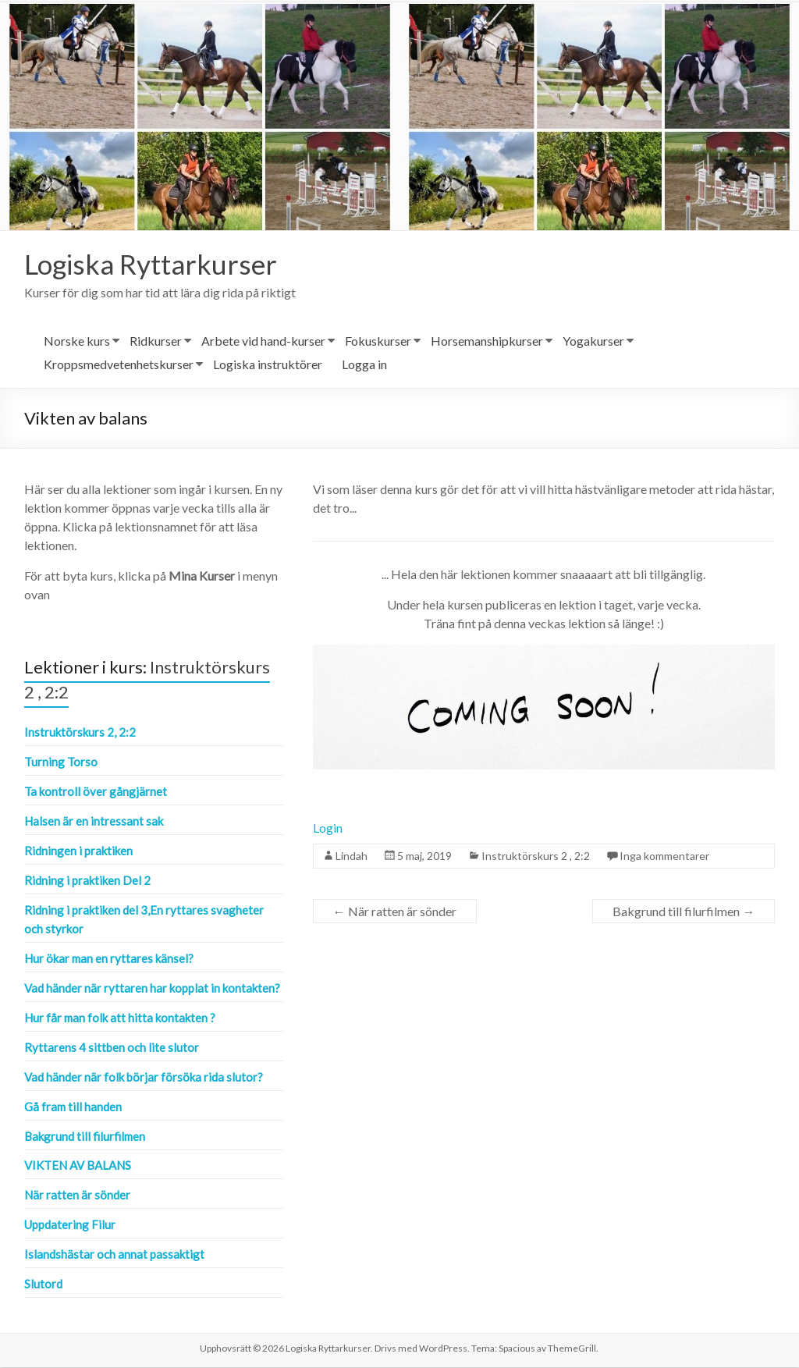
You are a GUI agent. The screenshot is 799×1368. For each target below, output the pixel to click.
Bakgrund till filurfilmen (684, 911)
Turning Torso (61, 762)
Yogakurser (593, 341)
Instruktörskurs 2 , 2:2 (535, 856)
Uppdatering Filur (69, 1225)
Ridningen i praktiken (78, 851)
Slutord (43, 1284)
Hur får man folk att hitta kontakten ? (119, 1018)
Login (328, 828)
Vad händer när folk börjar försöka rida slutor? (143, 1078)
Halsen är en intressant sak (93, 822)
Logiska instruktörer (267, 364)
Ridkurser (156, 341)
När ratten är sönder (394, 911)
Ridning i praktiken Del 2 (87, 881)
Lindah (352, 856)
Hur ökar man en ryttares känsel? (109, 959)
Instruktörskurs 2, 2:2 (80, 733)
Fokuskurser (378, 341)
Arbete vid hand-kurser (263, 341)
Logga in (364, 364)
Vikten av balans (77, 1166)
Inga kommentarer (664, 856)
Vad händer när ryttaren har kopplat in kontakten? (152, 989)
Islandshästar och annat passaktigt (114, 1255)
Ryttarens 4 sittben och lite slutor (111, 1048)
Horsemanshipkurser (487, 341)
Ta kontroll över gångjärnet (95, 792)
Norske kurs (77, 341)
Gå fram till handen (73, 1107)
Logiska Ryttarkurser (153, 264)
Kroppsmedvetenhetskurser (119, 364)
